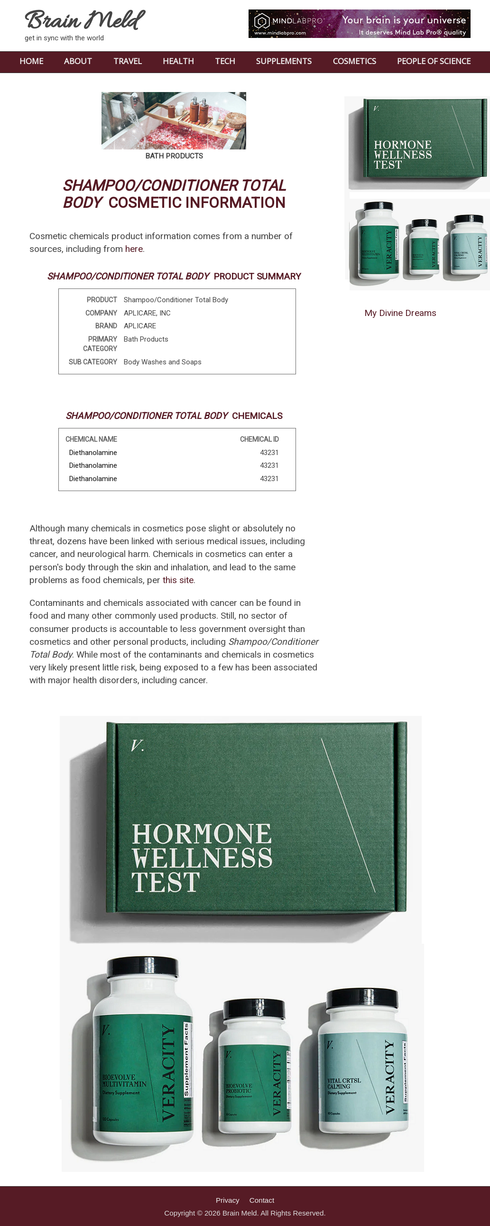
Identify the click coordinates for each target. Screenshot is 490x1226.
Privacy (228, 1200)
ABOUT (78, 61)
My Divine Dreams (400, 312)
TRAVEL (127, 61)
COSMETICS (354, 61)
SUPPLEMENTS (284, 61)
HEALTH (178, 61)
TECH (225, 61)
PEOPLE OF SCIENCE (434, 61)
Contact (262, 1200)
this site (178, 580)
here (134, 248)
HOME (31, 61)
